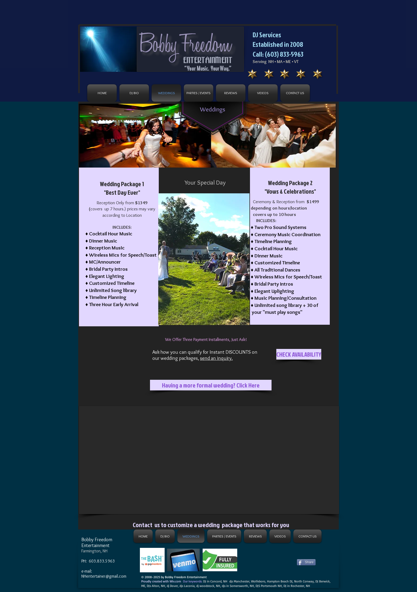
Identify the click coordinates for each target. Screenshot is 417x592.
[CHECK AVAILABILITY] (298, 354)
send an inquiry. (216, 358)
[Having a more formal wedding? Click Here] (211, 385)
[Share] (306, 562)
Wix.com (175, 581)
